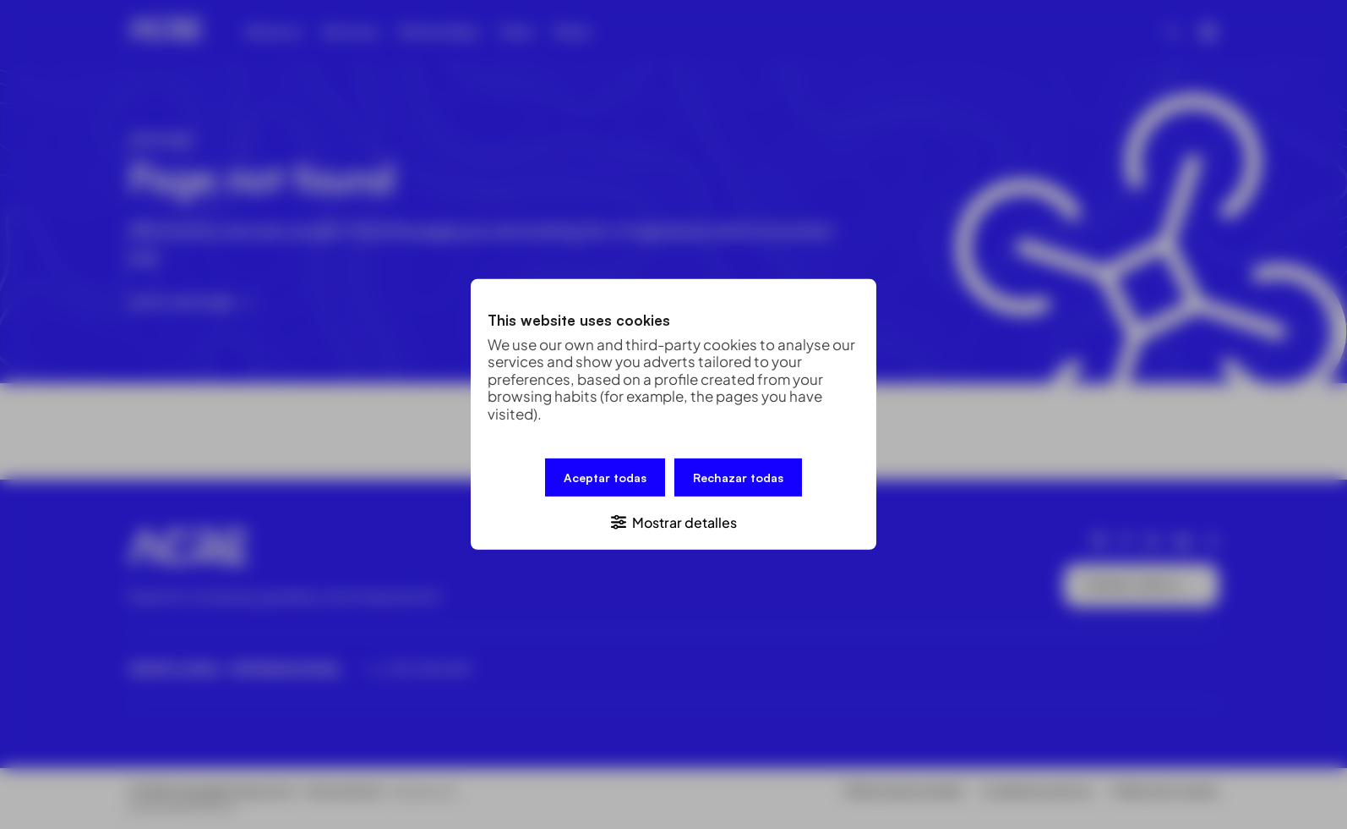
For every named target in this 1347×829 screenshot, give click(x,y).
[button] (673, 521)
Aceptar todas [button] (605, 477)
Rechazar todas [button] (738, 477)
